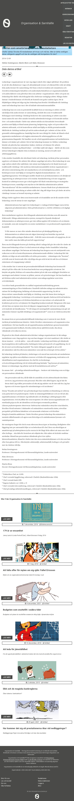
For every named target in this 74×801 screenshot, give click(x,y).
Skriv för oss (5, 778)
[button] (4, 74)
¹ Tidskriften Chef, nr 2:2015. (13, 474)
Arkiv (39, 786)
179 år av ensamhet (13, 530)
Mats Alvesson (7, 457)
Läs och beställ (6, 781)
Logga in (41, 783)
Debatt (68, 26)
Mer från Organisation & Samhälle (16, 499)
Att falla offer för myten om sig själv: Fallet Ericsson (29, 570)
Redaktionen (42, 778)
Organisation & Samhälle (37, 23)
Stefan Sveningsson (9, 449)
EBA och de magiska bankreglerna (20, 689)
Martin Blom (7, 464)
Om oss (3, 783)
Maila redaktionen (44, 781)
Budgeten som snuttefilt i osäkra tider (22, 609)
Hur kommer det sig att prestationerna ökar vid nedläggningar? (35, 728)
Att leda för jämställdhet (15, 649)
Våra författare (6, 786)
